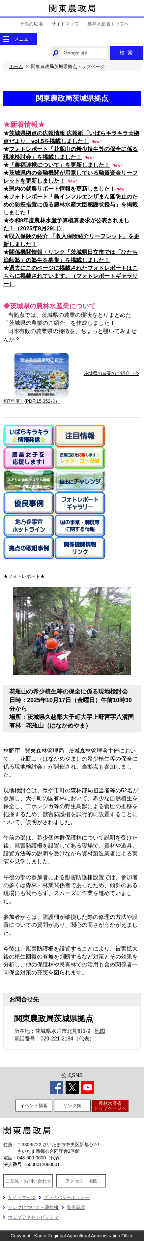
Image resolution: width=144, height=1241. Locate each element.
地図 (100, 1031)
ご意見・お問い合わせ (28, 1181)
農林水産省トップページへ (110, 1106)
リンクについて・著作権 (33, 1207)
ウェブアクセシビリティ (33, 1217)
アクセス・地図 (81, 1181)
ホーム (16, 66)
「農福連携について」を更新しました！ (59, 165)
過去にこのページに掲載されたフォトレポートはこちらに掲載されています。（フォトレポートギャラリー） (70, 276)
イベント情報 (34, 1105)
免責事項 (76, 1207)
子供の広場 (31, 23)
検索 (126, 53)
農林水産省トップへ (108, 23)
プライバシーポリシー (66, 1197)
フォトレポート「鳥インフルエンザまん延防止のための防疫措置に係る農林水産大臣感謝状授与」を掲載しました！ (70, 205)
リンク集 (72, 1105)
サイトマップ (65, 23)
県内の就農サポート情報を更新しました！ (62, 189)
